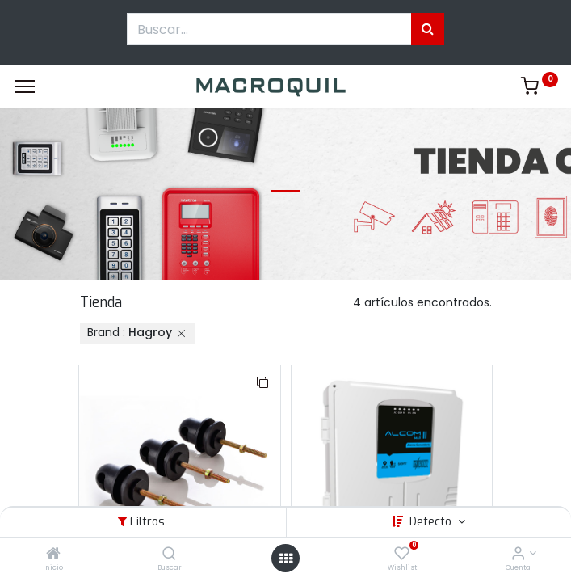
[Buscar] (169, 554)
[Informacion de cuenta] (518, 554)
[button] (262, 383)
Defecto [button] (432, 521)
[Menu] (24, 86)
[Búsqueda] (427, 29)
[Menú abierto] (285, 558)
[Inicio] (53, 554)
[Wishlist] (401, 554)
